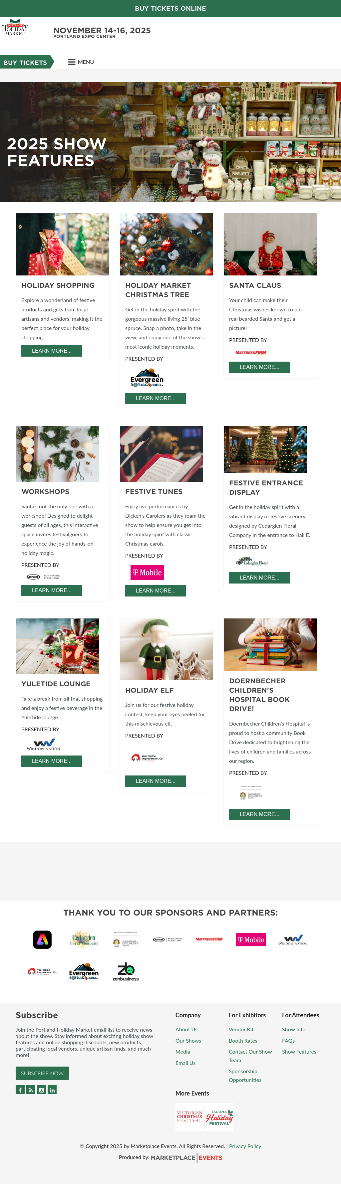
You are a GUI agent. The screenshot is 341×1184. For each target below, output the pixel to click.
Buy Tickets (25, 62)
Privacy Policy (245, 1146)
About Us (186, 1029)
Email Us (185, 1063)
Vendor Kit (241, 1029)
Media (182, 1051)
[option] (170, 135)
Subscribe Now (42, 1073)
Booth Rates (243, 1040)
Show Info (293, 1029)
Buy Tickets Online (170, 8)
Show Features (299, 1051)
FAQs (288, 1040)
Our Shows (188, 1040)
